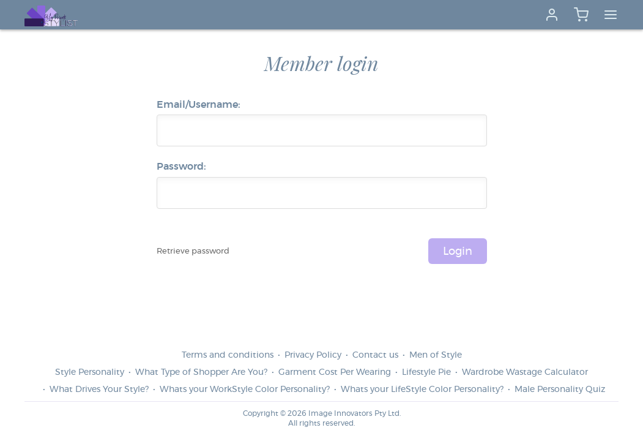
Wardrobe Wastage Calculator (525, 372)
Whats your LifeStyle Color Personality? (422, 389)
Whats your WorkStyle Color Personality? (245, 389)
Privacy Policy (312, 355)
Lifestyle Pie (426, 372)
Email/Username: (198, 105)
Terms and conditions (227, 355)
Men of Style (435, 355)
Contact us (375, 355)
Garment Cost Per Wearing (334, 372)
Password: (181, 167)
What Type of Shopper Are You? (201, 372)
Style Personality (89, 372)
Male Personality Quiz (560, 389)
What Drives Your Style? (99, 389)
